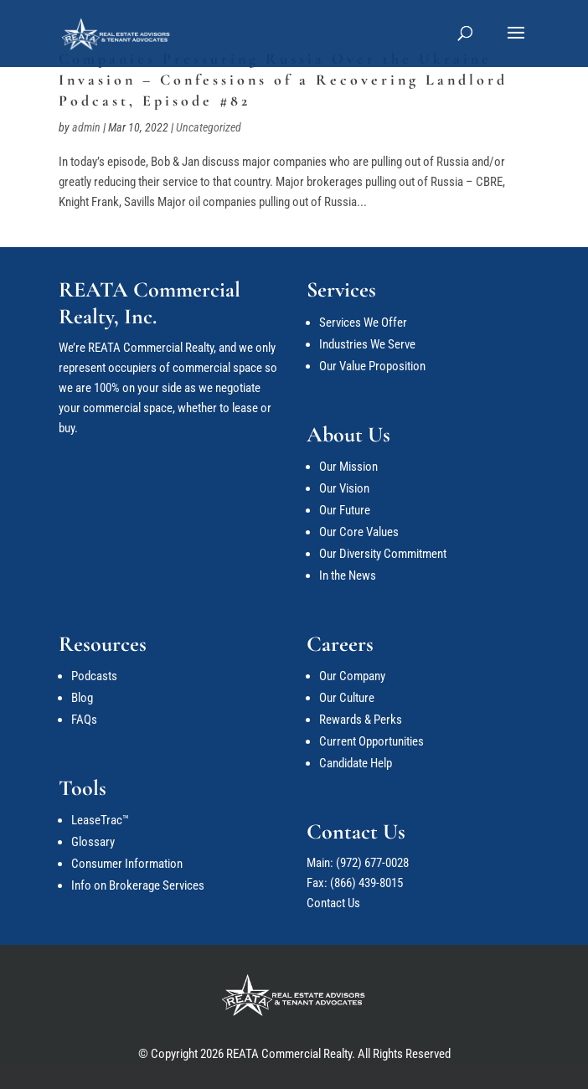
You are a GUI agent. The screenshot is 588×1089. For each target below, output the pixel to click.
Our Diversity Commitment (382, 553)
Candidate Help (355, 763)
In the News (347, 575)
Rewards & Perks (360, 719)
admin (86, 127)
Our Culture (346, 697)
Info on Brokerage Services (137, 885)
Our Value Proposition (372, 366)
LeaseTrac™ (100, 820)
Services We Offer (363, 322)
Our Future (344, 510)
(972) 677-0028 (372, 862)
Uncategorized (208, 127)
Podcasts (94, 676)
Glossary (93, 841)
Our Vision (344, 488)
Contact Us (333, 903)
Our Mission (348, 466)
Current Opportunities (371, 741)
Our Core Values (359, 531)
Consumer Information (127, 863)
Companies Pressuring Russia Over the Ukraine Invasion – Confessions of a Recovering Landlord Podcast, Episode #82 (283, 79)
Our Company (352, 676)
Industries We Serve (367, 344)
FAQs (84, 719)
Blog (82, 697)
